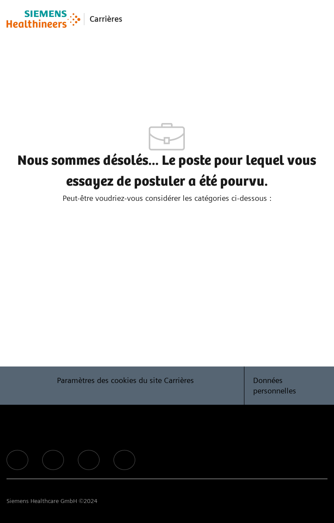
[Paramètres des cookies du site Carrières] (125, 385)
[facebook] (17, 460)
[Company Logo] (43, 19)
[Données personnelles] (285, 385)
